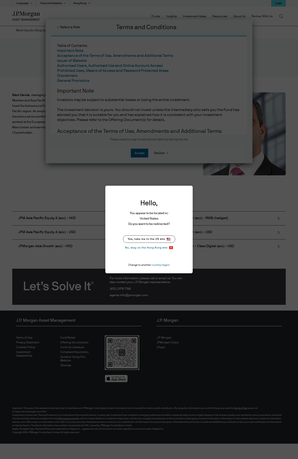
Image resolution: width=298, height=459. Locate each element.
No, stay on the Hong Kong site (149, 247)
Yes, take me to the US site (149, 239)
